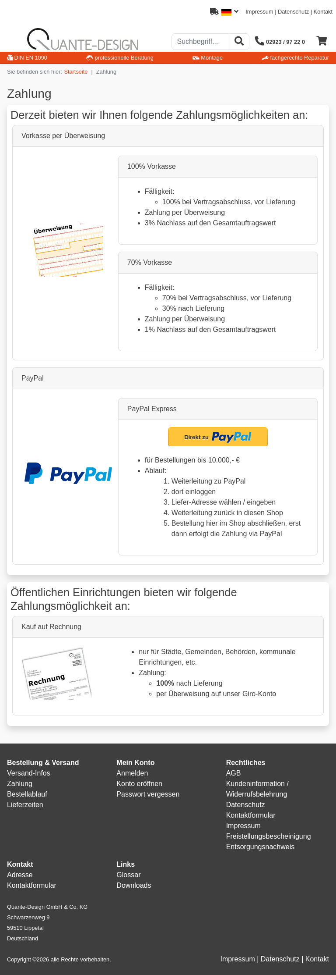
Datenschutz (293, 11)
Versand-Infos (28, 773)
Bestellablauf (27, 794)
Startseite (76, 71)
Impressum (259, 11)
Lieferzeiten (25, 804)
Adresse (20, 875)
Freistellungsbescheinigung (268, 836)
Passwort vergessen (147, 794)
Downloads (133, 885)
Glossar (128, 875)
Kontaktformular (251, 815)
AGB (233, 773)
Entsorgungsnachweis (260, 846)
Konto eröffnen (139, 783)
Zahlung (19, 783)
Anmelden (132, 773)
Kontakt (323, 11)
